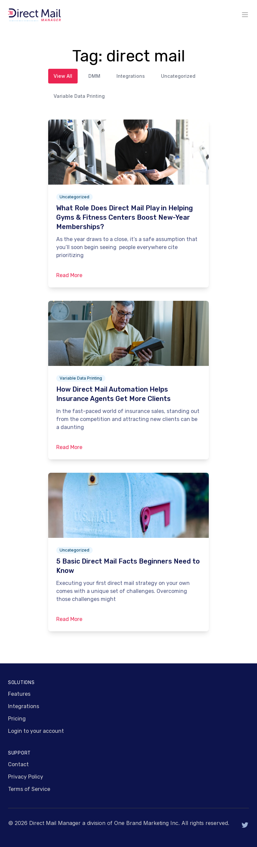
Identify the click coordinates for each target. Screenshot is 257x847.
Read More (69, 275)
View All (63, 76)
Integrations (130, 76)
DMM (94, 76)
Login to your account (36, 731)
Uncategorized (178, 76)
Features (19, 694)
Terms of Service (29, 789)
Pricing (17, 718)
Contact (18, 764)
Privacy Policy (25, 777)
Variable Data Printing (79, 96)
